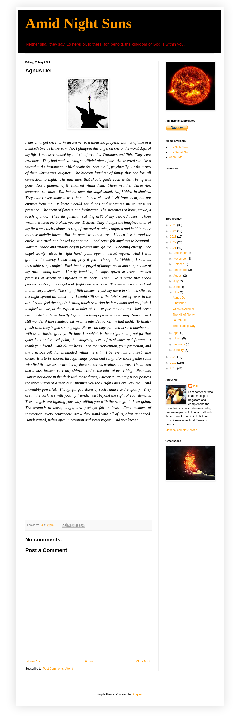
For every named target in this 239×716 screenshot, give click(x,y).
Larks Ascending (183, 308)
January (178, 350)
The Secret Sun (179, 152)
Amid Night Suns (78, 23)
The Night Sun (178, 147)
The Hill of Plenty (184, 314)
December (180, 252)
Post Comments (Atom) (58, 668)
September (180, 270)
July (176, 281)
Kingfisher (179, 303)
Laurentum (179, 320)
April (176, 333)
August (178, 275)
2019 (173, 362)
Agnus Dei (179, 297)
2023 (173, 236)
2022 (173, 242)
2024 (173, 231)
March (177, 338)
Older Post (143, 661)
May (176, 292)
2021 (173, 248)
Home (89, 661)
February (179, 344)
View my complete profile (182, 430)
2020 (173, 357)
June (176, 287)
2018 (173, 368)
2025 (173, 225)
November (180, 258)
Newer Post (34, 661)
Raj (195, 385)
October (178, 264)
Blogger (137, 694)
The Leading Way (184, 326)
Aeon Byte (175, 157)
